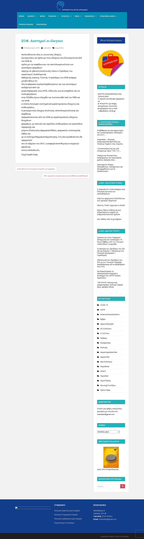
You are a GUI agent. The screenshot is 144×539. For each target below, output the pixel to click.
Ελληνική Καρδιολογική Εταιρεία (67, 510)
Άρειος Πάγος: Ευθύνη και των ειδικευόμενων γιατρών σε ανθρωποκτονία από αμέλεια (109, 212)
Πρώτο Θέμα (105, 390)
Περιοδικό (104, 376)
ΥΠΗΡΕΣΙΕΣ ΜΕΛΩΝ (26, 24)
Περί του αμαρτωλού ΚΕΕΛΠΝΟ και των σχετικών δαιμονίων (111, 199)
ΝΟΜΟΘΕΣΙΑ (89, 16)
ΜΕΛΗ (77, 16)
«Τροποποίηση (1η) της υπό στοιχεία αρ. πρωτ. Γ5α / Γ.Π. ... (109, 149)
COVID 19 (104, 305)
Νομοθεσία (104, 366)
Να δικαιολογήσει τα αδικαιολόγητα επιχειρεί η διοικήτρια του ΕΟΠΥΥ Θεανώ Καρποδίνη (108, 274)
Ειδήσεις (103, 338)
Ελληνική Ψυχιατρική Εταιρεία (66, 514)
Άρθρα (102, 319)
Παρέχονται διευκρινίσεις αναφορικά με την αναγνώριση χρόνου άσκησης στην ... (109, 157)
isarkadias (47, 48)
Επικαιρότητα (105, 343)
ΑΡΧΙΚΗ (21, 16)
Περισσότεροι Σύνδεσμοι (64, 523)
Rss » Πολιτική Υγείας (111, 183)
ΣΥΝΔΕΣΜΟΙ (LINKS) (107, 16)
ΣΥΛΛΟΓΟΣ (65, 16)
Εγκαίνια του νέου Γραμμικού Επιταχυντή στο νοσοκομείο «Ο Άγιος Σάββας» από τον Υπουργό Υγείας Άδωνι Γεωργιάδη (110, 240)
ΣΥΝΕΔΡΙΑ (52, 16)
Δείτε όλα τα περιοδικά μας (107, 469)
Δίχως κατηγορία (106, 324)
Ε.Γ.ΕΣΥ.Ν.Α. (104, 333)
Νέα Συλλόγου (106, 362)
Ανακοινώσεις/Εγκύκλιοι (109, 314)
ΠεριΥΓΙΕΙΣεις (105, 380)
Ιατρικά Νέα (59, 48)
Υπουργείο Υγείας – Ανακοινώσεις (109, 123)
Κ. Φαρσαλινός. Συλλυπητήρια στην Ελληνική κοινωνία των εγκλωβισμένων (111, 191)
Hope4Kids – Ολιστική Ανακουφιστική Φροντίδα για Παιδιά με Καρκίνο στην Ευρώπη (110, 141)
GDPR (102, 310)
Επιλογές (103, 347)
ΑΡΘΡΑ (42, 16)
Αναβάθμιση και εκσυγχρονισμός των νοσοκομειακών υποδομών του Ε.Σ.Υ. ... (110, 132)
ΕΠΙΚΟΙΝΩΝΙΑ (41, 24)
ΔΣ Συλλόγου (105, 328)
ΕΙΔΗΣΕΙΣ (31, 16)
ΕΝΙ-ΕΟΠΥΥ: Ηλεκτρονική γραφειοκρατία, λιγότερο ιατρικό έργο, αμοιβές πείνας (110, 284)
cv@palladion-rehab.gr (106, 111)
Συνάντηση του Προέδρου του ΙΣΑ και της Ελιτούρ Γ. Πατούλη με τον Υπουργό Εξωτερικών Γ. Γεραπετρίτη (111, 252)
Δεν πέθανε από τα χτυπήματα (109, 219)
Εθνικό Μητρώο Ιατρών (111, 40)
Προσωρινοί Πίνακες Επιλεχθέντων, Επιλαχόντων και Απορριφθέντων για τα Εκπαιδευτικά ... (110, 167)
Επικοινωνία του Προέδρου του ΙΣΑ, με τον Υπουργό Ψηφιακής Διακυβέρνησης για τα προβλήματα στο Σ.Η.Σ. (111, 263)
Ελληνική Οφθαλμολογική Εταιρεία (68, 519)
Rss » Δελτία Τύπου (109, 231)
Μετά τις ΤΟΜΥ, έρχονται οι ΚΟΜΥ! (111, 205)
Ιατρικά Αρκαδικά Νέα (108, 352)
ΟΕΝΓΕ (103, 371)
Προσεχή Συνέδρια (107, 385)
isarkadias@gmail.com (106, 414)
